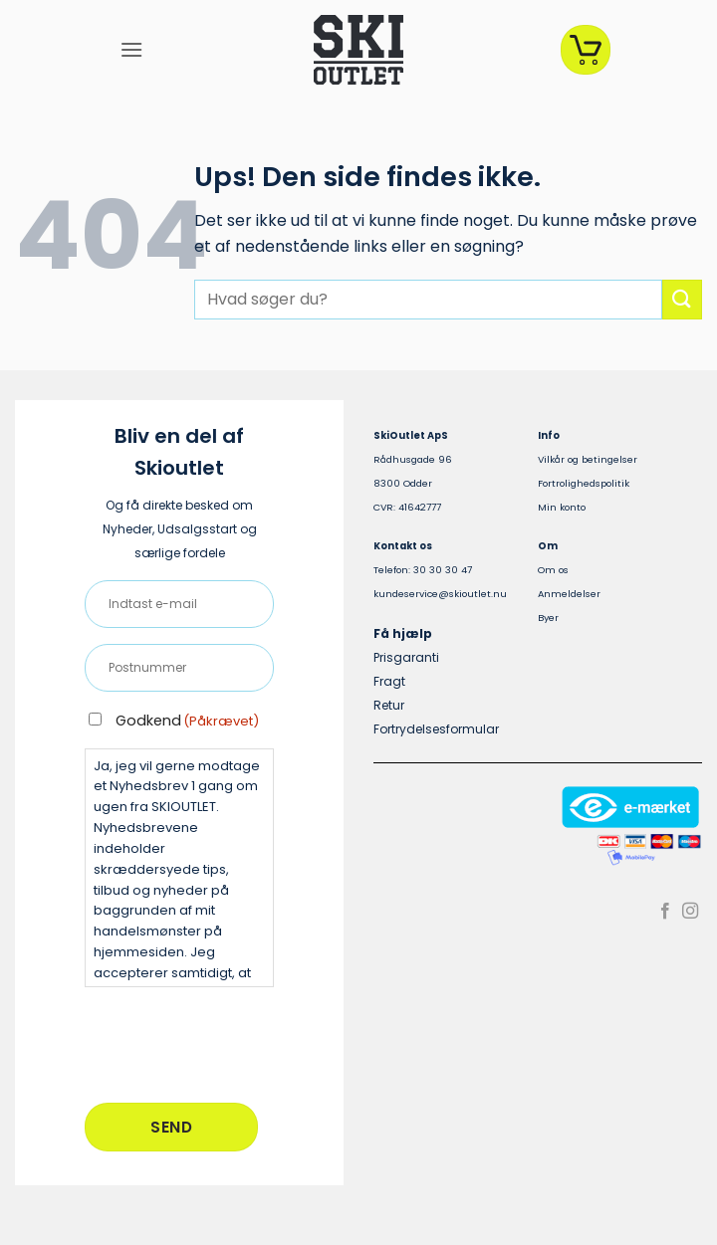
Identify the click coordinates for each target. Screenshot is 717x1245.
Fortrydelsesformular (436, 729)
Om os (553, 569)
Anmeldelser (569, 593)
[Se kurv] (585, 50)
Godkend (187, 720)
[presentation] (236, 1042)
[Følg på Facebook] (665, 912)
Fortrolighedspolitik (583, 483)
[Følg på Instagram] (690, 912)
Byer (548, 617)
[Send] (682, 299)
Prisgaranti (406, 657)
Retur (388, 705)
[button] (131, 49)
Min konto (562, 507)
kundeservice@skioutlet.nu (440, 593)
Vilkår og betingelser (587, 459)
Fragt (389, 681)
